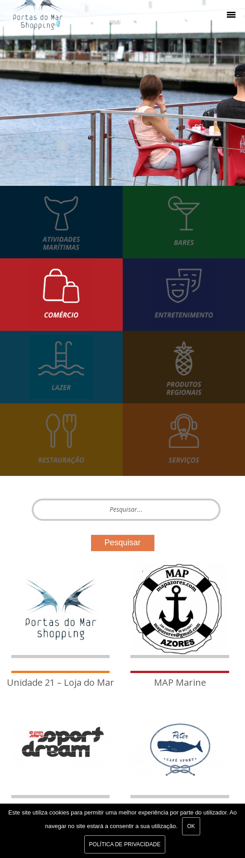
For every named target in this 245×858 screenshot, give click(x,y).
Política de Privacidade (125, 844)
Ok (191, 826)
